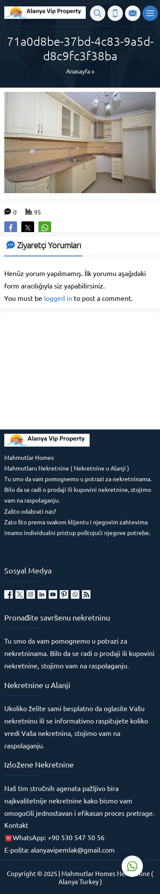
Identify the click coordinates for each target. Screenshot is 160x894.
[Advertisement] (68, 370)
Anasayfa (78, 71)
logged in (58, 298)
